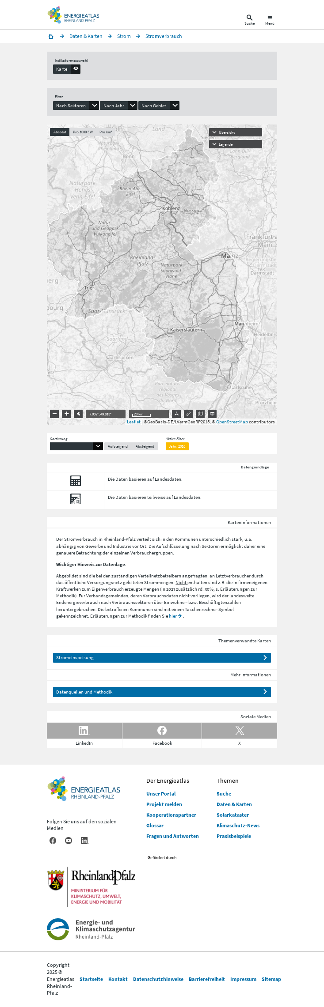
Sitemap (271, 979)
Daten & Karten (234, 804)
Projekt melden (164, 804)
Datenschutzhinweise (158, 979)
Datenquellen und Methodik (84, 692)
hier (173, 616)
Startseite (91, 979)
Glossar (155, 825)
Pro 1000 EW (83, 131)
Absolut (59, 131)
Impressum (243, 979)
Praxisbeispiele (234, 836)
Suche (224, 793)
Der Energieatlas (167, 780)
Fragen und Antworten (172, 836)
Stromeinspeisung (75, 657)
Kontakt (118, 979)
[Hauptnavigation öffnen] (270, 21)
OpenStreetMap (232, 422)
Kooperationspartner (171, 814)
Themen (228, 780)
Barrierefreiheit (207, 979)
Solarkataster (233, 814)
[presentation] (67, 68)
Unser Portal (160, 793)
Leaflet (134, 422)
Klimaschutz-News (238, 825)
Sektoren (211, 546)
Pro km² (105, 131)
